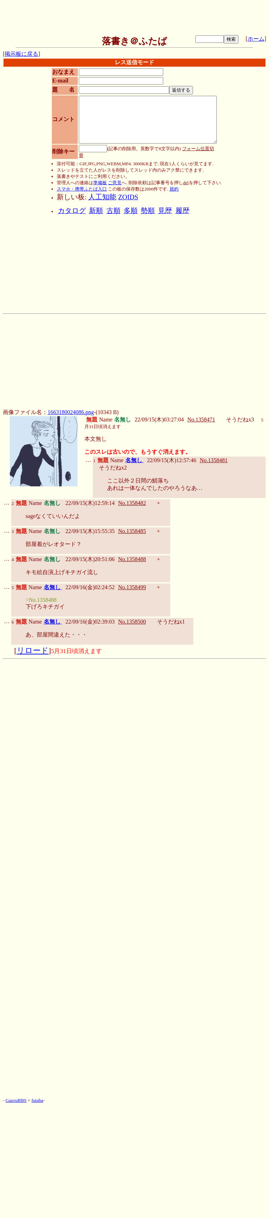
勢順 (148, 210)
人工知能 (102, 197)
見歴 (165, 210)
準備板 (100, 182)
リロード (33, 650)
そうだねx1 (171, 622)
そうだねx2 (113, 468)
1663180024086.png (71, 412)
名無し (134, 460)
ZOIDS (128, 197)
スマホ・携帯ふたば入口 (82, 189)
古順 (113, 210)
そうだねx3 (240, 419)
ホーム (256, 39)
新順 (96, 210)
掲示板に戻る (21, 54)
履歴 (182, 210)
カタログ (72, 210)
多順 (131, 210)
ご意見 (115, 182)
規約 (174, 189)
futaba (37, 1100)
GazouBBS (16, 1100)
